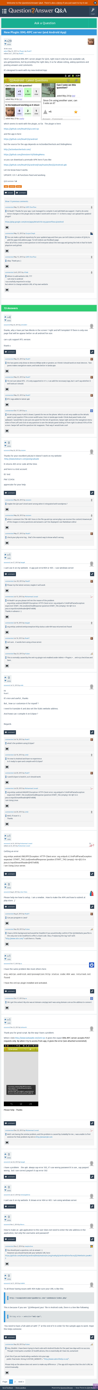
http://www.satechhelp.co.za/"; (56, 1359)
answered (7, 325)
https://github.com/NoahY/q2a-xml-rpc (21, 129)
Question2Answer (66, 1388)
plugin (19, 186)
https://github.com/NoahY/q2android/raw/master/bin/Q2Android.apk (35, 165)
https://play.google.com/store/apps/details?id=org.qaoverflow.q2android (34, 222)
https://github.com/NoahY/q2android (21, 139)
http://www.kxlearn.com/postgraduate (21, 459)
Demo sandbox (21, 1388)
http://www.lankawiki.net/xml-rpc (30, 1038)
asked (6, 51)
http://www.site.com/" (15, 938)
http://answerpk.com (44, 1137)
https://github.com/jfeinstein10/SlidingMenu (24, 154)
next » (21, 1381)
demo (59, 3)
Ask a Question (45, 23)
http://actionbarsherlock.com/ (17, 149)
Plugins (22, 51)
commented (9, 207)
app (6, 186)
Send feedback (8, 1388)
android (12, 186)
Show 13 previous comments (16, 201)
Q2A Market (91, 1388)
